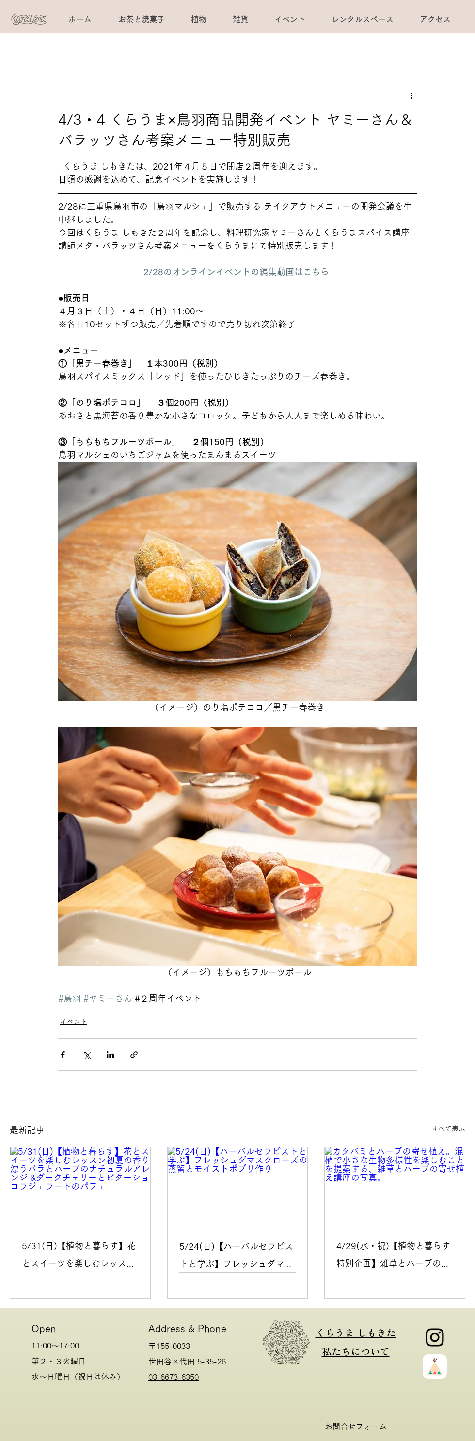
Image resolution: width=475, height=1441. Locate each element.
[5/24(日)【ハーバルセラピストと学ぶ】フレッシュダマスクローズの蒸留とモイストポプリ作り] (238, 1186)
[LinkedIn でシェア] (110, 1054)
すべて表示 (448, 1128)
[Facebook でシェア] (62, 1054)
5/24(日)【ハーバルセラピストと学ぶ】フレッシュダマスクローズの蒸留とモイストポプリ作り (236, 1257)
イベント (73, 1021)
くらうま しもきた (356, 1332)
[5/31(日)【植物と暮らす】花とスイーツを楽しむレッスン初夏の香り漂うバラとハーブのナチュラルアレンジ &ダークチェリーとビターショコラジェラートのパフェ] (80, 1186)
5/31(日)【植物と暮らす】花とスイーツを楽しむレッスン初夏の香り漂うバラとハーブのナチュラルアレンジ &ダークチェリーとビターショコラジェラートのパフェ (79, 1256)
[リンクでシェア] (134, 1054)
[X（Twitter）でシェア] (86, 1054)
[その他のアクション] (411, 95)
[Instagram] (435, 1337)
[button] (362, 19)
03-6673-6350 (173, 1377)
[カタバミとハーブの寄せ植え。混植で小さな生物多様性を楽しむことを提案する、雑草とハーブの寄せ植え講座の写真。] (395, 1186)
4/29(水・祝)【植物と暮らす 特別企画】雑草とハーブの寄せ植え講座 (393, 1256)
